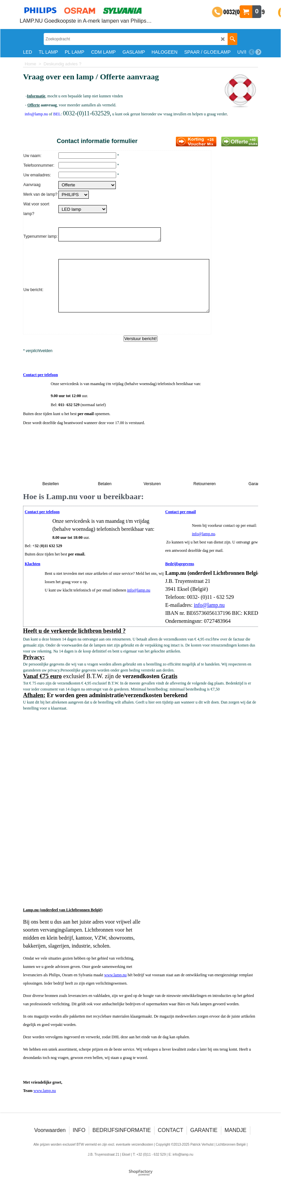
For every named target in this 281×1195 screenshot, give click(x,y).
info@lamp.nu (203, 535)
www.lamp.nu (115, 977)
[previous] (252, 52)
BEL (57, 114)
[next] (258, 52)
